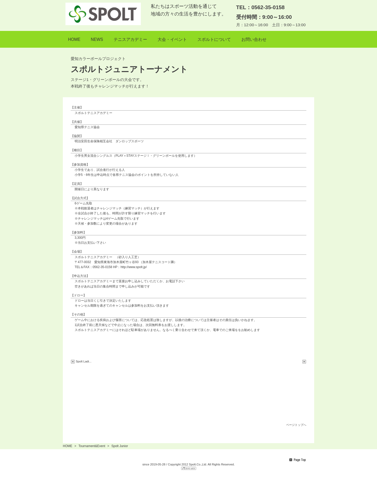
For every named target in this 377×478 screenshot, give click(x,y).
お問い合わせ (254, 39)
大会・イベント (172, 39)
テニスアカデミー (130, 39)
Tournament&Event (92, 446)
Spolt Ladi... (81, 361)
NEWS (97, 39)
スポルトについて (214, 39)
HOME (74, 39)
